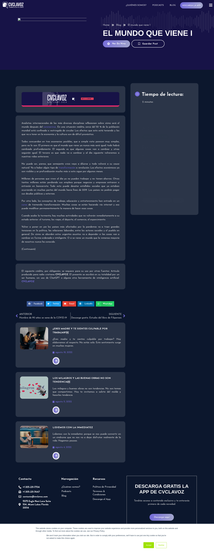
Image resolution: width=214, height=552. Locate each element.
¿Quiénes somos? (136, 5)
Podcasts (158, 5)
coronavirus (50, 127)
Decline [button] (161, 545)
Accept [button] (148, 545)
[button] (35, 304)
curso (24, 205)
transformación (67, 168)
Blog (173, 5)
